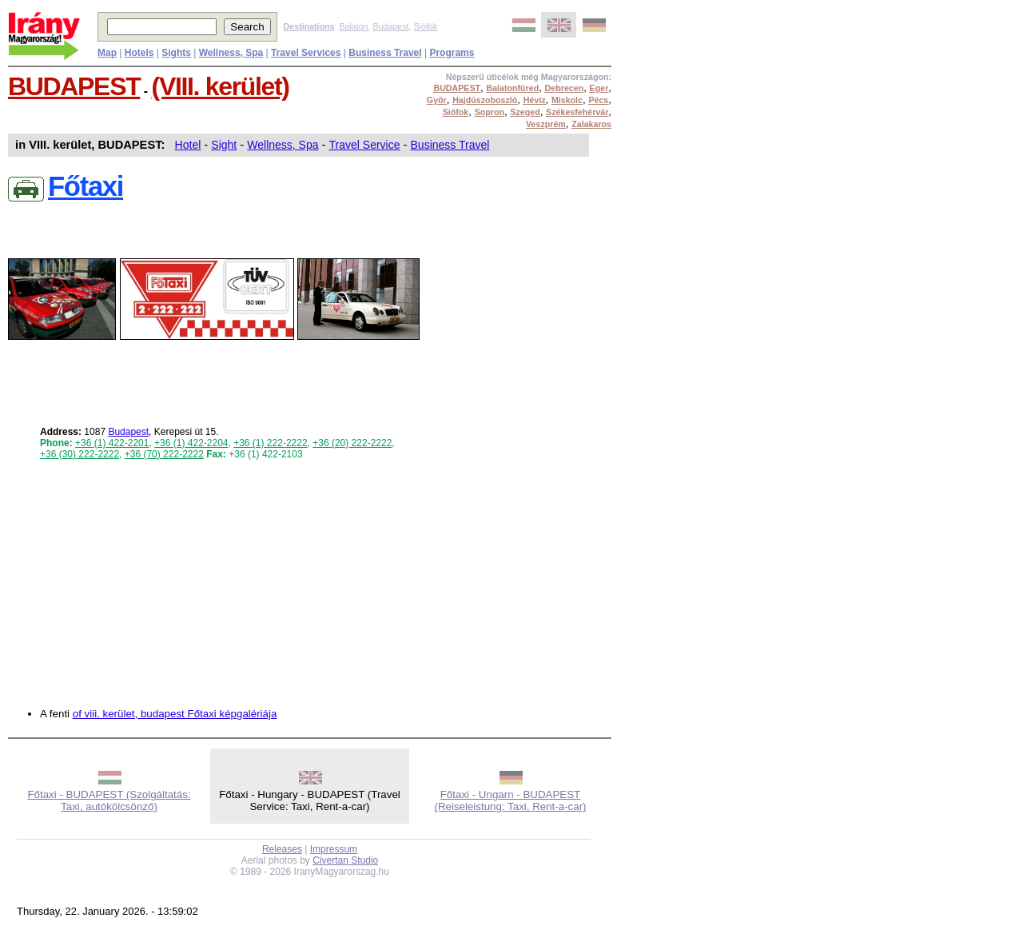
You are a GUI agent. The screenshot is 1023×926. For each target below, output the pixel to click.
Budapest (391, 26)
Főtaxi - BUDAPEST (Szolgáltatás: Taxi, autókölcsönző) (108, 800)
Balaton (353, 26)
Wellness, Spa (282, 144)
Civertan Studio (345, 860)
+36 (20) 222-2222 (352, 443)
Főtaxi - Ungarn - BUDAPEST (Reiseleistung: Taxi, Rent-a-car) (510, 800)
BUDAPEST (74, 86)
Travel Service (364, 144)
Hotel (188, 144)
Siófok (425, 26)
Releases (282, 849)
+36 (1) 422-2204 (191, 443)
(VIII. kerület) (220, 86)
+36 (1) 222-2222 (270, 443)
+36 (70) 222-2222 (164, 454)
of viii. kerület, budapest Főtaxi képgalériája (175, 714)
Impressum (333, 849)
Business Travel (450, 144)
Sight (224, 144)
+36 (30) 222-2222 (79, 454)
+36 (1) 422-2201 (112, 443)
